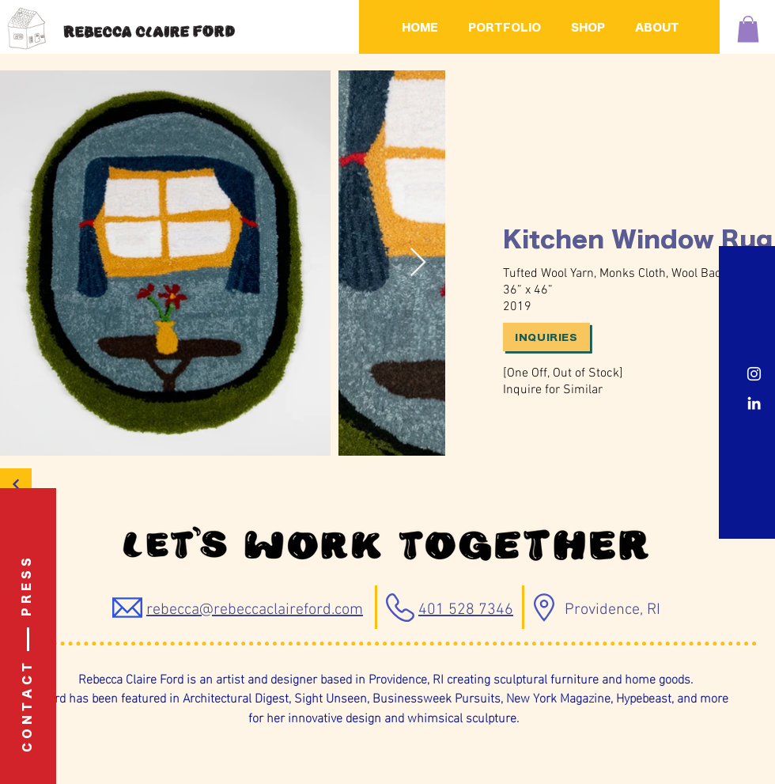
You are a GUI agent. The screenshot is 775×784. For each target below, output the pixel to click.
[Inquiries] (546, 337)
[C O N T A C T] (28, 707)
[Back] (16, 484)
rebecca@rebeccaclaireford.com (254, 609)
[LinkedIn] (754, 403)
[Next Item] (418, 263)
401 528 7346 (465, 609)
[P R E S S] (28, 587)
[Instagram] (754, 374)
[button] (748, 29)
